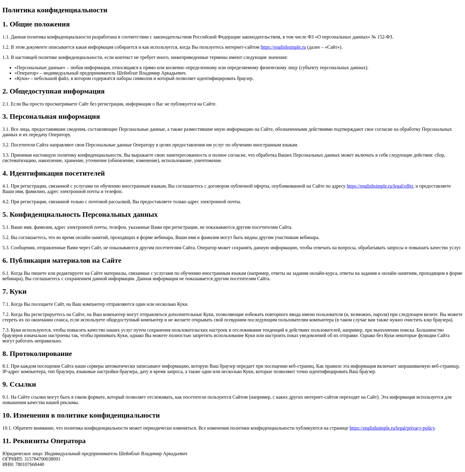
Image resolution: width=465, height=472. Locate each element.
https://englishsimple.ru (283, 47)
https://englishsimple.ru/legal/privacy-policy (392, 428)
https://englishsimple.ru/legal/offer (380, 185)
